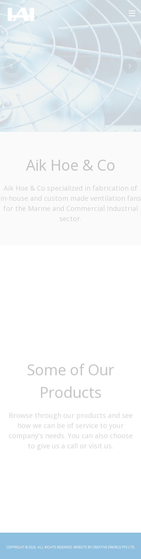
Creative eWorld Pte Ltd (113, 547)
